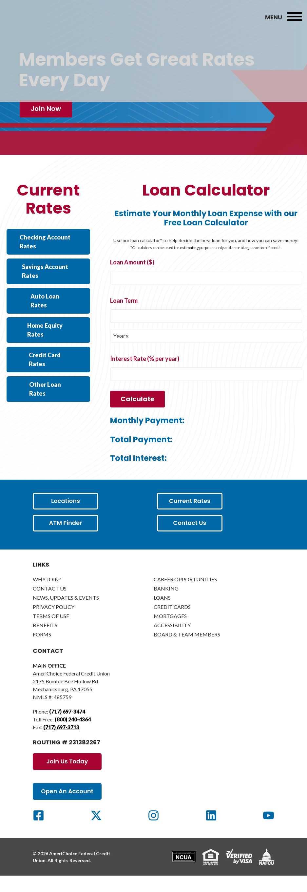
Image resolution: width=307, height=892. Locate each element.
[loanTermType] (206, 353)
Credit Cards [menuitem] (172, 624)
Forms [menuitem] (42, 651)
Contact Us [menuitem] (50, 605)
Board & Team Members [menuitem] (187, 651)
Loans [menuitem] (162, 615)
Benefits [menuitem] (45, 642)
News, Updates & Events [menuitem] (66, 615)
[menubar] (294, 17)
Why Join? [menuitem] (47, 596)
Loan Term (124, 317)
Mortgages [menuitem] (170, 633)
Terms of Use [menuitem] (51, 633)
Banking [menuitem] (166, 605)
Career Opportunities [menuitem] (185, 596)
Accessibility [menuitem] (172, 642)
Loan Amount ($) (132, 279)
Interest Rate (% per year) (144, 375)
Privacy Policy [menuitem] (53, 624)
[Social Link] (38, 832)
